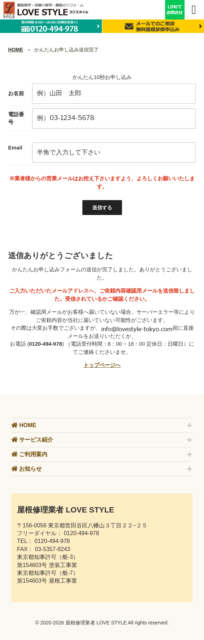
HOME (15, 49)
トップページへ (102, 365)
